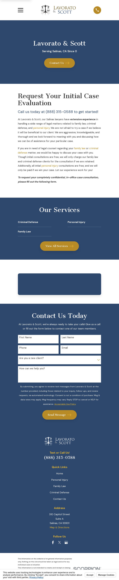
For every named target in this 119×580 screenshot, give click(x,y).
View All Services (60, 246)
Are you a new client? (31, 358)
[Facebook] (53, 542)
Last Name (68, 337)
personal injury (41, 128)
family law (79, 148)
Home (59, 473)
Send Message (59, 415)
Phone (23, 347)
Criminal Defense (59, 492)
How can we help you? (32, 368)
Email (65, 347)
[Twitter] (59, 542)
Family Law (59, 486)
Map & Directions (59, 527)
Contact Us (59, 63)
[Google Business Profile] (66, 542)
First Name (25, 337)
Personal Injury (59, 479)
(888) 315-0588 (59, 457)
